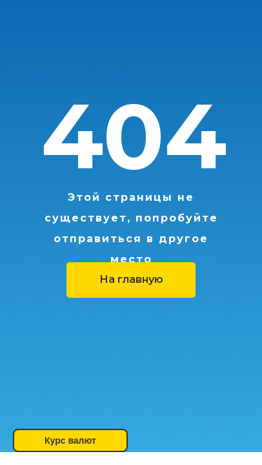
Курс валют (70, 440)
